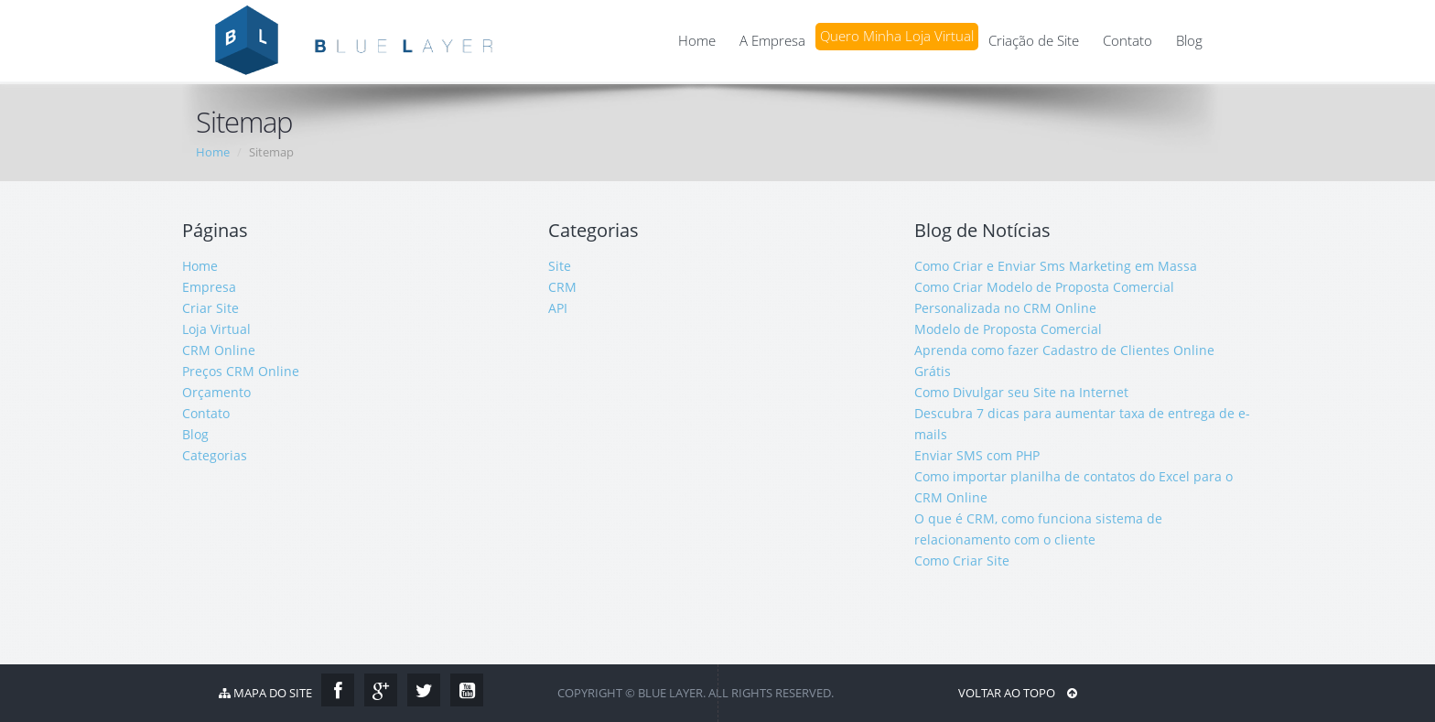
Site (559, 266)
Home (697, 40)
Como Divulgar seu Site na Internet (1021, 392)
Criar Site (210, 308)
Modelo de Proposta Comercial (1008, 329)
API (557, 308)
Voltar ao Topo (1017, 692)
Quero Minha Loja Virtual (897, 36)
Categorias (214, 455)
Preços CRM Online (240, 371)
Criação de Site (1033, 40)
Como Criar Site (961, 560)
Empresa (209, 287)
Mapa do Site (265, 692)
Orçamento (216, 392)
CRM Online (218, 350)
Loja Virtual (216, 329)
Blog (1189, 40)
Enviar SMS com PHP (977, 455)
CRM (562, 287)
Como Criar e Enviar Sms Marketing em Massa (1055, 266)
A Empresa (772, 40)
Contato (1127, 40)
